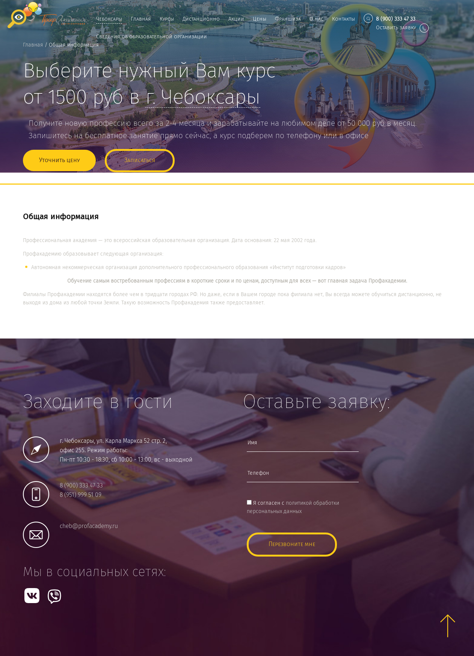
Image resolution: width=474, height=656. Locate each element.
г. (202, 98)
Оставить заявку (402, 28)
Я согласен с (293, 507)
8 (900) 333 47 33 (81, 485)
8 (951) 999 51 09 (80, 495)
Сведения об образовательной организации (151, 37)
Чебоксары (109, 19)
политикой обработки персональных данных (293, 507)
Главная (141, 19)
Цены (259, 19)
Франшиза (288, 19)
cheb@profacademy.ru (89, 526)
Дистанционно (201, 19)
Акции (236, 19)
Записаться (139, 160)
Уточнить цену (59, 160)
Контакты (343, 19)
